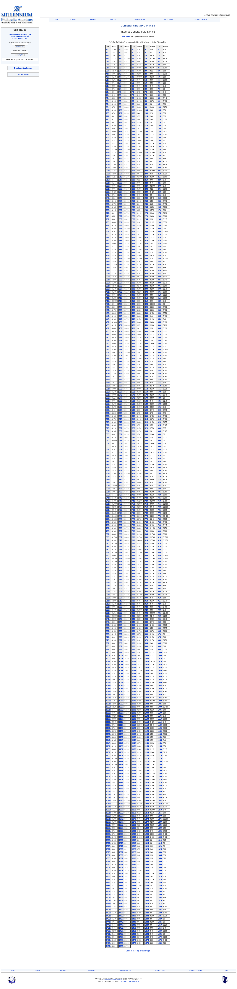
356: (108, 265)
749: (146, 501)
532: (121, 371)
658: (133, 446)
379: (146, 277)
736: (108, 495)
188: (133, 162)
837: (121, 555)
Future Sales (23, 74)
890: (159, 586)
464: (146, 328)
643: (133, 437)
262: (121, 207)
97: (120, 107)
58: (133, 83)
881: (108, 583)
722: (121, 486)
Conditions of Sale (139, 19)
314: (146, 237)
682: (121, 462)
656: (108, 446)
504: (146, 352)
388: (133, 283)
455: (159, 322)
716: (108, 483)
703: (133, 474)
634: (146, 431)
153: (133, 140)
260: (159, 204)
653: (133, 443)
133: (133, 128)
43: (133, 74)
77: (120, 95)
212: (121, 177)
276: (108, 216)
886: (108, 586)
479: (146, 337)
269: (146, 210)
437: (121, 313)
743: (133, 498)
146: (108, 137)
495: (159, 346)
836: (108, 555)
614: (146, 419)
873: (133, 577)
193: (133, 165)
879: (146, 580)
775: (159, 516)
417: (121, 301)
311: (108, 237)
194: (146, 165)
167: (121, 150)
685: (159, 462)
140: (159, 131)
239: (146, 192)
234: (146, 189)
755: (159, 504)
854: (146, 564)
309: (146, 234)
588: (133, 404)
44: (146, 74)
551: (108, 383)
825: (159, 546)
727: (121, 489)
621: (108, 425)
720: (159, 483)
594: (146, 407)
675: (159, 455)
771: (108, 516)
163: (133, 147)
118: (133, 119)
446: (108, 319)
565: (159, 389)
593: (133, 407)
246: (108, 198)
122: (121, 122)
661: (108, 449)
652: (121, 443)
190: (159, 162)
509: (146, 356)
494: (146, 346)
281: (108, 219)
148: (133, 137)
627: (121, 428)
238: (133, 192)
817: (121, 543)
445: (159, 316)
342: (121, 256)
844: (146, 558)
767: (121, 513)
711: (108, 480)
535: (159, 371)
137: (121, 131)
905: (159, 595)
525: (159, 365)
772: (121, 516)
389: (146, 283)
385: (159, 280)
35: (159, 68)
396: (108, 289)
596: (108, 410)
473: (133, 334)
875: (159, 577)
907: (121, 598)
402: (121, 292)
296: (108, 228)
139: (146, 131)
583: (133, 401)
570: (159, 392)
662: (121, 449)
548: (133, 380)
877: (121, 580)
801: (108, 534)
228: (133, 186)
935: (159, 613)
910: (159, 598)
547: (121, 380)
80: (159, 95)
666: (108, 452)
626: (108, 428)
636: (108, 434)
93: (133, 104)
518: (133, 362)
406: (108, 295)
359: (146, 265)
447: (121, 319)
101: (108, 110)
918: (133, 604)
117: (121, 119)
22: (120, 62)
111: (108, 116)
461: (108, 328)
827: (121, 549)
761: (108, 510)
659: (146, 446)
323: (133, 243)
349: (146, 259)
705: (159, 474)
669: (146, 452)
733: (133, 492)
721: (108, 486)
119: (146, 119)
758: (133, 507)
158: (133, 143)
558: (133, 386)
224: (146, 183)
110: (159, 113)
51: (107, 80)
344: (146, 256)
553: (133, 383)
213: (133, 177)
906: (108, 598)
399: (146, 289)
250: (159, 198)
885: (159, 583)
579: (146, 398)
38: (133, 71)
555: (159, 383)
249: (146, 198)
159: (146, 143)
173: (133, 153)
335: (159, 249)
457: (121, 325)
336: (108, 253)
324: (146, 243)
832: (121, 552)
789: (146, 525)
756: (108, 507)
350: (159, 259)
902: (121, 595)
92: (120, 104)
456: (108, 325)
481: (108, 340)
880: (159, 580)
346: (108, 259)
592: (121, 407)
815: (159, 540)
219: (146, 180)
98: (133, 107)
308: (133, 234)
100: (159, 107)
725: (159, 486)
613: (133, 419)
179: (146, 156)
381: (108, 280)
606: (108, 416)
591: (108, 407)
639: (146, 434)
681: (108, 462)
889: (146, 586)
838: (133, 555)
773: (133, 516)
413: (133, 298)
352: (121, 262)
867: (121, 574)
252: (121, 201)
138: (133, 131)
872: (121, 577)
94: (146, 104)
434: (146, 310)
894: (146, 589)
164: (146, 147)
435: (159, 310)
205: (159, 171)
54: (146, 80)
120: (159, 119)
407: (121, 295)
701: (108, 474)
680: (159, 458)
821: (108, 546)
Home (56, 19)
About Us (93, 19)
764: (146, 510)
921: (108, 607)
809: (146, 537)
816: (108, 543)
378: (133, 277)
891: (108, 589)
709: (146, 477)
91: (107, 104)
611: (108, 419)
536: (108, 374)
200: (159, 168)
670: (159, 452)
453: (133, 322)
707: (121, 477)
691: (108, 468)
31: (107, 68)
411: (108, 298)
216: (108, 180)
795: (159, 528)
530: (159, 368)
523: (133, 365)
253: (133, 201)
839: (146, 555)
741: (108, 498)
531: (108, 371)
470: (159, 331)
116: (108, 119)
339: (146, 253)
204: (146, 171)
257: (121, 204)
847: (121, 561)
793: (133, 528)
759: (146, 507)
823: (133, 546)
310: (159, 234)
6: (107, 53)
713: (133, 480)
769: (146, 513)
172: (121, 153)
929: (146, 610)
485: (159, 340)
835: (159, 552)
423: (133, 304)
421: (108, 304)
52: (120, 80)
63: (133, 86)
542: (121, 377)
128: (133, 125)
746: (108, 501)
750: (159, 501)
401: (108, 292)
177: (121, 156)
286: (108, 222)
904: (146, 595)
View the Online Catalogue (19, 34)
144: (146, 134)
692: (121, 468)
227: (121, 186)
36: (107, 71)
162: (121, 147)
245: (159, 195)
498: (133, 349)
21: (107, 62)
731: (108, 492)
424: (146, 304)
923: (133, 607)
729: (146, 489)
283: (133, 219)
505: (159, 352)
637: (121, 434)
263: (133, 207)
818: (133, 543)
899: (146, 592)
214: (146, 177)
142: (121, 134)
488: (133, 343)
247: (121, 198)
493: (133, 346)
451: (108, 322)
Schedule (73, 19)
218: (133, 180)
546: (108, 380)
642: (121, 437)
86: (107, 101)
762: (121, 510)
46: (107, 77)
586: (108, 404)
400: (159, 289)
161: (108, 147)
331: (108, 249)
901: (108, 595)
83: (133, 98)
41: (107, 74)
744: (146, 498)
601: (108, 413)
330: (159, 246)
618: (133, 422)
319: (146, 240)
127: (121, 125)
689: (146, 465)
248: (133, 198)
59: (146, 83)
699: (146, 471)
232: (121, 189)
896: (108, 592)
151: (108, 140)
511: (108, 359)
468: (133, 331)
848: (133, 561)
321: (108, 243)
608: (133, 416)
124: (146, 122)
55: (159, 80)
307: (121, 234)
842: (121, 558)
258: (133, 204)
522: (121, 365)
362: (121, 268)
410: (159, 295)
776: (108, 519)
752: (121, 504)
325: (159, 243)
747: (121, 501)
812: (121, 540)
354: (146, 262)
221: (108, 183)
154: (146, 140)
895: (159, 589)
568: (133, 392)
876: (108, 580)
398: (133, 289)
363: (133, 268)
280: (159, 216)
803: (133, 534)
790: (159, 525)
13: (133, 56)
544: (146, 377)
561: (108, 389)
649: (146, 440)
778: (133, 519)
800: (159, 531)
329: (146, 246)
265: (159, 207)
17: (120, 59)
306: (108, 234)
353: (133, 262)
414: (146, 298)
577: (121, 398)
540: (159, 374)
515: (159, 359)
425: (159, 304)
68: (133, 89)
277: (121, 216)
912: (121, 601)
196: (108, 168)
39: (146, 71)
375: (159, 274)
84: (146, 98)
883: (133, 583)
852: (121, 564)
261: (108, 207)
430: (159, 307)
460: (159, 325)
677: (121, 458)
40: (159, 71)
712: (121, 480)
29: (146, 65)
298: (133, 228)
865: (159, 571)
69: (146, 89)
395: (159, 286)
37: (120, 71)
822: (121, 546)
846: (108, 561)
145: (159, 134)
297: (121, 228)
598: (133, 410)
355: (159, 262)
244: (146, 195)
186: (108, 162)
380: (159, 277)
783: (133, 522)
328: (133, 246)
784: (146, 522)
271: (108, 213)
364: (146, 268)
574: (146, 395)
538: (133, 374)
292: (121, 225)
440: (159, 313)
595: (159, 407)
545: (159, 377)
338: (133, 253)
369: (146, 271)
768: (133, 513)
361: (108, 268)
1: (107, 50)
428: (133, 307)
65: (159, 86)
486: (108, 343)
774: (146, 516)
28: (133, 65)
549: (146, 380)
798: (133, 531)
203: (133, 171)
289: (146, 222)
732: (121, 492)
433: (133, 310)
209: (146, 174)
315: (159, 237)
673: (133, 455)
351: (108, 262)
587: (121, 404)
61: (107, 86)
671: (108, 455)
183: (133, 159)
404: (146, 292)
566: (108, 392)
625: (159, 425)
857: (121, 568)
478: (133, 337)
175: (159, 153)
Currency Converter (200, 19)
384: (146, 280)
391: (108, 286)
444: (146, 316)
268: (133, 210)
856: (108, 568)
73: (133, 92)
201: (108, 171)
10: (159, 53)
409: (146, 295)
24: (146, 62)
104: (146, 110)
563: (133, 389)
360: (159, 265)
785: (159, 522)
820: (159, 543)
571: (108, 395)
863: (133, 571)
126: (108, 125)
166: (108, 150)
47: (120, 77)
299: (146, 228)
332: (121, 249)
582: (121, 401)
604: (146, 413)
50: (159, 77)
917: (121, 604)
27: (120, 65)
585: (159, 401)
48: (133, 77)
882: (121, 583)
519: (146, 362)
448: (133, 319)
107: (121, 113)
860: (159, 568)
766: (108, 513)
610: (159, 416)
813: (133, 540)
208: (133, 174)
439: (146, 313)
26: (107, 65)
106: (108, 113)
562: (121, 389)
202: (121, 171)
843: (133, 558)
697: (121, 471)
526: (108, 368)
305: (159, 231)
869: (146, 574)
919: (146, 604)
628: (133, 428)
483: (133, 340)
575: (159, 395)
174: (146, 153)
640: (159, 434)
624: (146, 425)
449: (146, 319)
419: (146, 301)
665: (159, 449)
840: (159, 555)
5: (158, 50)
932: (121, 613)
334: (146, 249)
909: (146, 598)
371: (108, 274)
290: (159, 222)
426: (108, 307)
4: (145, 50)
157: (121, 143)
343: (133, 256)
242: (121, 195)
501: (108, 352)
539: (146, 374)
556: (108, 386)
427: (121, 307)
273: (133, 213)
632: (121, 431)
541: (108, 377)
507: (121, 356)
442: (121, 316)
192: (121, 165)
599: (146, 410)
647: (121, 440)
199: (146, 168)
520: (159, 362)
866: (108, 574)
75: (159, 92)
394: (146, 286)
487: (121, 343)
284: (146, 219)
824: (146, 546)
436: (108, 313)
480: (159, 337)
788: (133, 525)
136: (108, 131)
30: (159, 65)
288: (133, 222)
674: (146, 455)
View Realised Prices (20, 36)
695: (159, 468)
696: (108, 471)
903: (133, 595)
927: (121, 610)
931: (108, 613)
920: (159, 604)
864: (146, 571)
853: (133, 564)
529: (146, 368)
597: (121, 410)
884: (146, 583)
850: (159, 561)
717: (121, 483)
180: (159, 156)
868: (133, 574)
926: (108, 610)
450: (159, 319)
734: (146, 492)
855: (159, 564)
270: (159, 210)
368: (133, 271)
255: (159, 201)
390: (159, 283)
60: (159, 83)
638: (133, 434)
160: (159, 143)
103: (133, 110)
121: (108, 122)
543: (133, 377)
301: (108, 231)
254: (146, 201)
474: (146, 334)
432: (121, 310)
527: (121, 368)
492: (121, 346)
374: (146, 274)
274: (146, 213)
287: (121, 222)
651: (108, 443)
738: (133, 495)
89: (146, 101)
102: (121, 110)
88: (133, 101)
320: (159, 240)
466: (108, 331)
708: (133, 477)
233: (133, 189)
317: (121, 240)
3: (132, 50)
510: (159, 356)
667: (121, 452)
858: (133, 568)
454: (146, 322)
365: (159, 268)
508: (133, 356)
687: (121, 465)
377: (121, 277)
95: (159, 104)
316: (108, 240)
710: (159, 477)
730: (159, 489)
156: (108, 143)
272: (121, 213)
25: (159, 62)
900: (159, 592)
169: (146, 150)
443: (133, 316)
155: (159, 140)
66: (107, 89)
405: (159, 292)
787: (121, 525)
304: (146, 231)
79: (146, 95)
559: (146, 386)
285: (159, 219)
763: (133, 510)
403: (133, 292)
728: (133, 489)
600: (159, 410)
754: (146, 504)
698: (133, 471)
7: (120, 53)
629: (146, 428)
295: (159, 225)
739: (146, 495)
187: (121, 162)
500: (159, 349)
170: (159, 150)
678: (133, 458)
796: (108, 531)
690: (159, 465)
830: (159, 549)
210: (159, 174)
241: (108, 195)
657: (121, 446)
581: (108, 401)
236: (108, 192)
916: (108, 604)
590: (159, 404)
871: (108, 577)
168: (133, 150)
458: (133, 325)
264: (146, 207)
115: (159, 116)
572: (121, 395)
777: (121, 519)
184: (146, 159)
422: (121, 304)
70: (159, 89)
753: (133, 504)
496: (108, 349)
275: (159, 213)
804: (146, 534)
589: (146, 404)
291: (108, 225)
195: (159, 165)
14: (146, 56)
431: (108, 310)
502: (121, 352)
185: (159, 159)
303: (133, 231)
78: (133, 95)
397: (121, 289)
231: (108, 189)
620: (159, 422)
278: (133, 216)
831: (108, 552)
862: (121, 571)
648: (133, 440)
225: (159, 183)
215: (159, 177)
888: (133, 586)
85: (159, 98)
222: (121, 183)
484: (146, 340)
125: (159, 122)
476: (108, 337)
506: (108, 356)
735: (159, 492)
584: (146, 401)
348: (133, 259)
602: (121, 413)
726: (108, 489)
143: (133, 134)
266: (108, 210)
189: (146, 162)
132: (121, 128)
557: (121, 386)
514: (146, 359)
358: (133, 265)
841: (108, 558)
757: (121, 507)
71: (107, 92)
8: (132, 53)
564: (146, 389)
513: (133, 359)
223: (133, 183)
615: (159, 419)
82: (120, 98)
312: (121, 237)
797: (121, 531)
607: (121, 416)
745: (159, 498)
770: (159, 513)
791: (108, 528)
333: (133, 249)
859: (146, 568)
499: (146, 349)
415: (159, 298)
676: (108, 458)
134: (146, 128)
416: (108, 301)
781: (108, 522)
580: (159, 398)
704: (146, 474)
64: (146, 86)
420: (159, 301)
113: (133, 116)
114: (146, 116)
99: (146, 107)
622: (121, 425)
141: (108, 134)
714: (146, 480)
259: (146, 204)
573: (133, 395)
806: (108, 537)
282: (121, 219)
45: (159, 74)
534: (146, 371)
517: (121, 362)
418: (133, 301)
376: (108, 277)
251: (108, 201)
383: (133, 280)
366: (108, 271)
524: (146, 365)
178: (133, 156)
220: (159, 180)
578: (133, 398)
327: (121, 246)
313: (133, 237)
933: (133, 613)
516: (108, 362)
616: (108, 422)
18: (133, 59)
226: (108, 186)
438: (133, 313)
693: (133, 468)
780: (159, 519)
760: (159, 507)
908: (133, 598)
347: (121, 259)
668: (133, 452)
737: (121, 495)
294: (146, 225)
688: (133, 465)
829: (146, 549)
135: (159, 128)
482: (121, 340)
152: (121, 140)
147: (121, 137)
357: (121, 265)
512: (121, 359)
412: (121, 298)
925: (159, 607)
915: (159, 601)
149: (146, 137)
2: (120, 50)
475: (159, 334)
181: (108, 159)
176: (108, 156)
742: (121, 498)
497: (121, 349)
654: (146, 443)
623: (133, 425)
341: (108, 256)
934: (146, 613)
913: (133, 601)
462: (121, 328)
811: (108, 540)
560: (159, 386)
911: (108, 601)
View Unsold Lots (20, 39)
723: (133, 486)
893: (133, 589)
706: (108, 477)
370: (159, 271)
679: (146, 458)
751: (108, 504)
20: (159, 59)
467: (121, 331)
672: (121, 455)
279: (146, 216)
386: (108, 283)
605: (159, 413)
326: (108, 246)
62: (120, 86)
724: (146, 486)
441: (108, 316)
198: (133, 168)
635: (159, 431)
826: (108, 549)
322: (121, 243)
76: (107, 95)
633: (133, 431)
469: (146, 331)
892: (121, 589)
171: (108, 153)
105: (159, 110)
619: (146, 422)
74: (146, 92)
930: (159, 610)
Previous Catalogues (23, 68)
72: (120, 92)
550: (159, 380)
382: (121, 280)
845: (159, 558)
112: (121, 116)
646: (108, 440)
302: (121, 231)
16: (107, 59)
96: (107, 107)
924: (146, 607)
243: (133, 195)
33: (133, 68)
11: (107, 56)
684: (146, 462)
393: (133, 286)
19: (146, 59)
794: (146, 528)
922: (121, 607)
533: (133, 371)
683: (133, 462)
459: (146, 325)
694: (146, 468)
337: (121, 253)
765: (159, 510)
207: (121, 174)
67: (120, 89)
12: (120, 56)
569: (146, 392)
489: (146, 343)
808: (133, 537)
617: (121, 422)
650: (159, 440)
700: (159, 471)
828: (133, 549)
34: (146, 68)
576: (108, 398)
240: (159, 192)
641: (108, 437)
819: (146, 543)
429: (146, 307)
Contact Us (112, 19)
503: (133, 352)
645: (159, 437)
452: (121, 322)
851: (108, 564)
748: (133, 501)
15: (159, 56)
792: (121, 528)
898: (133, 592)
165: (159, 147)
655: (159, 443)
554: (146, 383)
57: (120, 83)
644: (146, 437)
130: (159, 125)
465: (159, 328)
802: (121, 534)
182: (121, 159)
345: (159, 256)
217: (121, 180)
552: (121, 383)
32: (120, 68)
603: (133, 413)
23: (133, 62)
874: (146, 577)
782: (121, 522)
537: (121, 374)
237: (121, 192)
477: (121, 337)
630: (159, 428)
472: (121, 334)
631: (108, 431)
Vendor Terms (168, 19)
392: (121, 286)
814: (146, 540)
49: (146, 77)
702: (121, 474)
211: (108, 177)
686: (108, 465)
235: (159, 189)
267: (121, 210)
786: (108, 525)
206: (108, 174)
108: (133, 113)
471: (108, 334)
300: (159, 228)
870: (159, 574)
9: (145, 53)
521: (108, 365)
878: (133, 580)
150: (159, 137)
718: (133, 483)
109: (146, 113)
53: (133, 80)
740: (159, 495)
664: (146, 449)
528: (133, 368)
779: (146, 519)
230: (159, 186)
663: (133, 449)
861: (108, 571)
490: (159, 343)
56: (107, 83)
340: (159, 253)
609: (146, 416)
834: (146, 552)
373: (133, 274)
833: (133, 552)
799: (146, 531)
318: (133, 240)
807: (121, 537)
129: (146, 125)
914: (146, 601)
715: (159, 480)
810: (159, 537)
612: (121, 419)
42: (120, 74)
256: (108, 204)
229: (146, 186)
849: (146, 561)
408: (133, 295)
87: (120, 101)
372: (121, 274)
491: (108, 346)
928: (133, 610)
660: (159, 446)
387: (121, 283)
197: (121, 168)
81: (107, 98)
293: (133, 225)
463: (133, 328)
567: (121, 392)
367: (121, 271)
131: (108, 128)
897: (121, 592)
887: (121, 586)
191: (108, 165)
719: (146, 483)
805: (159, 534)
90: (159, 101)
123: (133, 122)
